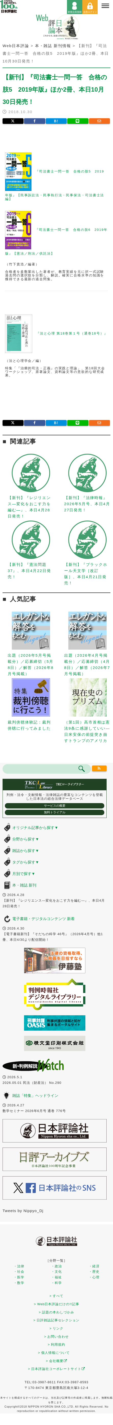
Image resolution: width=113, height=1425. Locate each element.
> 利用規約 (56, 1344)
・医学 (19, 1277)
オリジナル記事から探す (35, 827)
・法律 (19, 1266)
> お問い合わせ (56, 1336)
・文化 (56, 1271)
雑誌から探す (25, 850)
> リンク (57, 1328)
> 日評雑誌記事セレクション (56, 1320)
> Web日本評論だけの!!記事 (56, 1304)
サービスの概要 (54, 805)
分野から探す (25, 839)
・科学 (56, 1283)
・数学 (19, 1283)
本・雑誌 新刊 (24, 885)
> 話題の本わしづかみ (56, 1312)
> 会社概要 (56, 1361)
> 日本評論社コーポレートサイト (56, 1369)
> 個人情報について (54, 1353)
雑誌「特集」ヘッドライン (35, 1095)
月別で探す (23, 873)
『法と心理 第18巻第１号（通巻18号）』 (72, 333)
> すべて (57, 1296)
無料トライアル (54, 812)
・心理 (94, 1277)
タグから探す (25, 862)
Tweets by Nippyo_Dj (23, 1210)
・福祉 (56, 1277)
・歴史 (94, 1271)
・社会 (19, 1271)
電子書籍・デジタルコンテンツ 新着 (43, 918)
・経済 (94, 1266)
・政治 (56, 1266)
